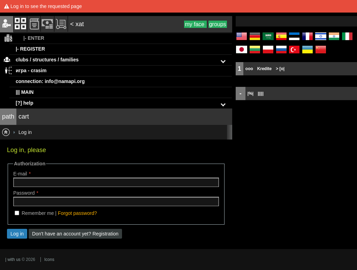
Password (24, 193)
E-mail (20, 174)
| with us (13, 259)
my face (195, 24)
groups (217, 24)
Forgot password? (77, 213)
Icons (49, 259)
